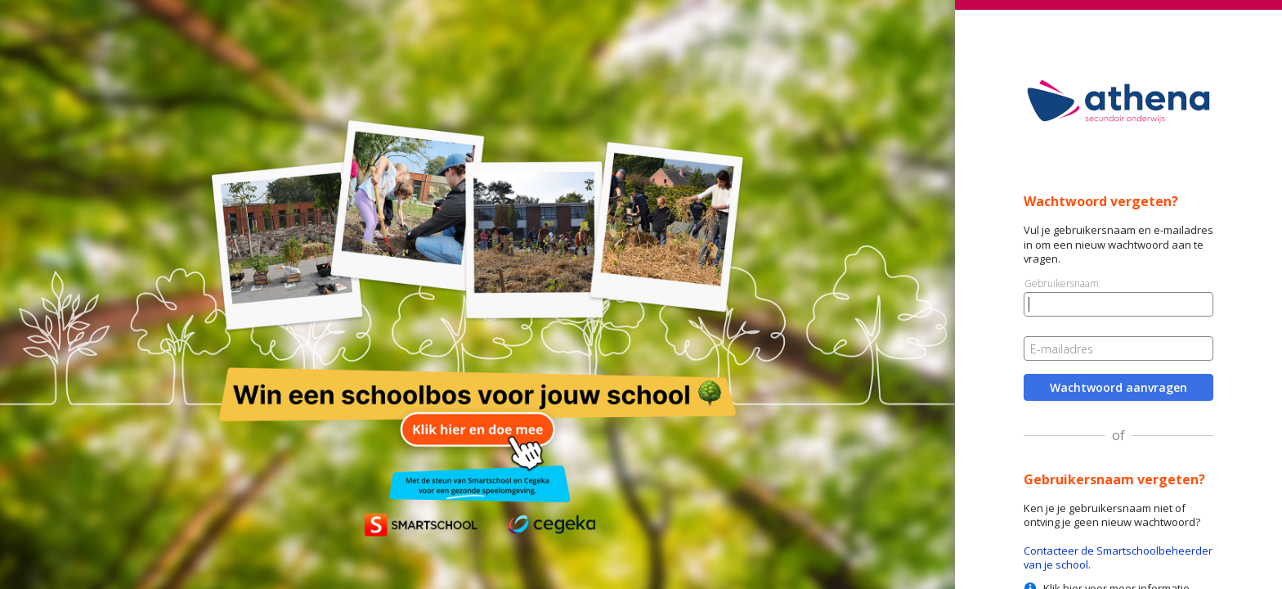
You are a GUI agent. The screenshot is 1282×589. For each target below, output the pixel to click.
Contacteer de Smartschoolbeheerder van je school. (1118, 557)
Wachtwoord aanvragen (1118, 387)
